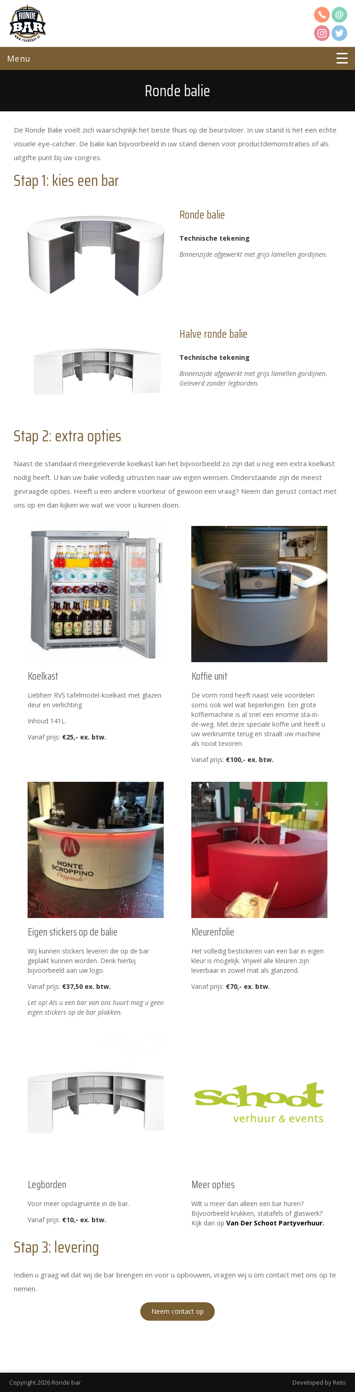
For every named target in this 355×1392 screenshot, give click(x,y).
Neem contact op (177, 1311)
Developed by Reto (319, 1382)
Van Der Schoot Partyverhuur (274, 1223)
